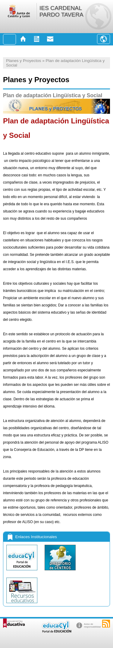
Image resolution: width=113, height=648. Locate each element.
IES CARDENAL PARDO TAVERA (61, 11)
